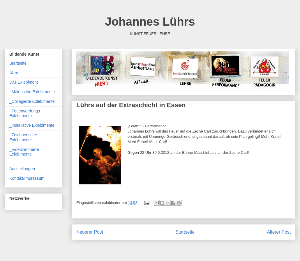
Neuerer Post (89, 232)
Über (13, 72)
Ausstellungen (22, 168)
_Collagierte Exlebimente (32, 101)
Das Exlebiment (23, 82)
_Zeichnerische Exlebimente (23, 137)
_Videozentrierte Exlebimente (24, 152)
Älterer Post (279, 232)
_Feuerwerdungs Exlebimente (24, 113)
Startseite (185, 232)
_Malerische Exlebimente (32, 91)
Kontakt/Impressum (27, 178)
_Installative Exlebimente (31, 125)
